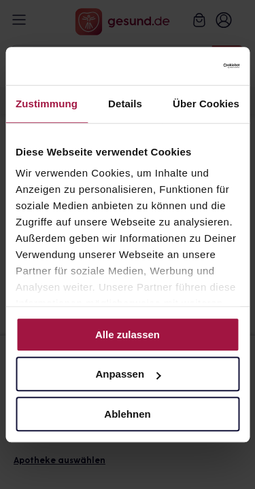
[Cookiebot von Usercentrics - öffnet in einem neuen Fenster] (181, 66)
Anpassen (127, 374)
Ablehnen (127, 414)
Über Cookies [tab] (206, 103)
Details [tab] (125, 103)
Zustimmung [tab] (47, 103)
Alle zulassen (127, 334)
